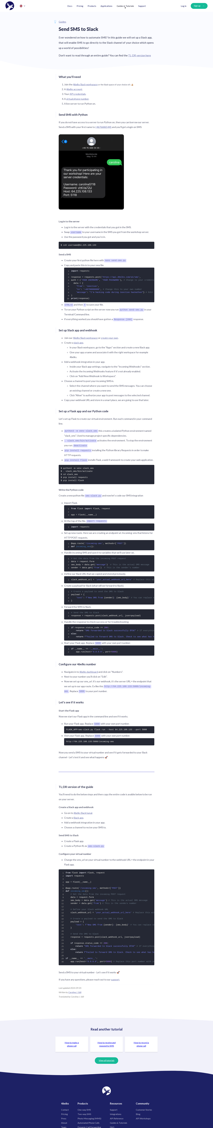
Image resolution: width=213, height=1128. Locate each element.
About (64, 1120)
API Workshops (143, 1116)
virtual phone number (77, 98)
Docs (69, 6)
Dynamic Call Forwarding (89, 1125)
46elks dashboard (88, 670)
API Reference (116, 1116)
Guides (62, 21)
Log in (183, 6)
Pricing (80, 6)
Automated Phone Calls (88, 1120)
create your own (109, 337)
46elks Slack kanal (82, 811)
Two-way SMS (84, 1112)
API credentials (78, 94)
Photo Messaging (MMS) (89, 1116)
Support (142, 6)
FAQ (112, 1125)
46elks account (74, 89)
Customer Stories (144, 1107)
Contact (65, 1107)
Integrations (115, 1112)
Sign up (197, 5)
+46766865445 (103, 127)
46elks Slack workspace (85, 84)
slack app (78, 342)
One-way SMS (84, 1107)
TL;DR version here (139, 55)
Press (63, 1116)
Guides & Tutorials (125, 6)
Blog (138, 1112)
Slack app (78, 815)
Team (63, 1125)
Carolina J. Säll (74, 990)
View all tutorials (106, 1058)
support (115, 977)
